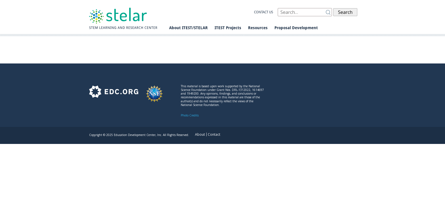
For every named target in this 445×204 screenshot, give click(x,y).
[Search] (305, 12)
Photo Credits (190, 115)
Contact (214, 134)
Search (345, 12)
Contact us (263, 12)
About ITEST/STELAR (188, 28)
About (200, 134)
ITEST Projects (228, 28)
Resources (258, 28)
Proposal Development (296, 28)
